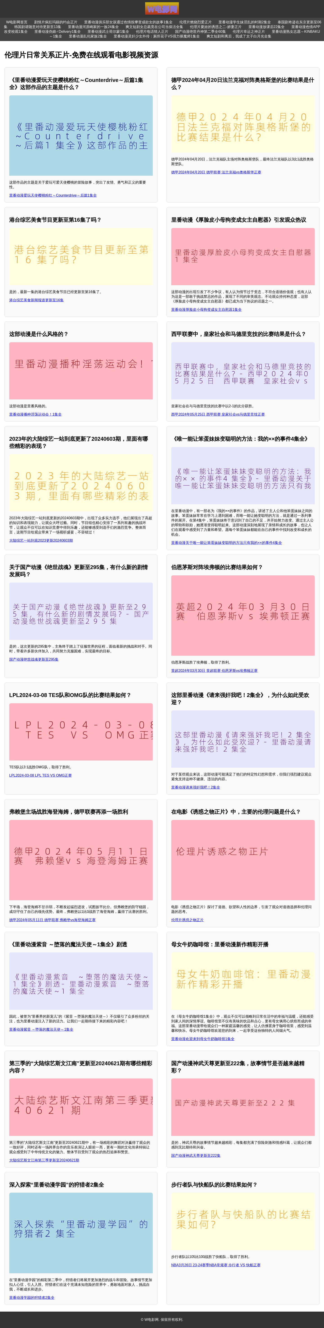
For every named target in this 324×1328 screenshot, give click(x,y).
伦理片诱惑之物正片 (187, 920)
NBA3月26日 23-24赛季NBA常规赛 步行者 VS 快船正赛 (216, 1265)
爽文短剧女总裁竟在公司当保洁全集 (154, 27)
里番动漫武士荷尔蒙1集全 (108, 31)
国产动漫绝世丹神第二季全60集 (200, 31)
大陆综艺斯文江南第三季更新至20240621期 (44, 1160)
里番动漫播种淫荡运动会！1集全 (35, 414)
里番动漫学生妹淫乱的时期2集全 (244, 22)
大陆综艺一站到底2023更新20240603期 (41, 540)
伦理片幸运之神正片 (249, 31)
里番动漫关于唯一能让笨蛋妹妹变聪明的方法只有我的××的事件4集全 (226, 543)
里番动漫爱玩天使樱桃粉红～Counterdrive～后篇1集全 (53, 195)
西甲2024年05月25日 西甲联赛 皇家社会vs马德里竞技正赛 (218, 414)
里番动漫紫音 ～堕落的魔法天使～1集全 (41, 1029)
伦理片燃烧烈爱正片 (195, 22)
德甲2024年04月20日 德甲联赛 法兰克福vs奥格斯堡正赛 (216, 172)
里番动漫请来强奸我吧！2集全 (195, 787)
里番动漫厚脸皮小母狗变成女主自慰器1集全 (206, 309)
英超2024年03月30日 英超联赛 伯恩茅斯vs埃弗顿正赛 (214, 671)
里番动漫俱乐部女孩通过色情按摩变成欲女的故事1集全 (128, 22)
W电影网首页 (16, 22)
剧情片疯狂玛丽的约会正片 (55, 22)
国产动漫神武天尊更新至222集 (195, 1155)
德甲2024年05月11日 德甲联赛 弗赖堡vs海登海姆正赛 (52, 920)
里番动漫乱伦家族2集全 (88, 36)
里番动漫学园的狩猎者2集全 (31, 1298)
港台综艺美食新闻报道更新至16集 (36, 300)
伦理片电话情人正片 (152, 31)
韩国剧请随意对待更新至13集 (37, 27)
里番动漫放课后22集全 (266, 27)
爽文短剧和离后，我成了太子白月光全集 (239, 36)
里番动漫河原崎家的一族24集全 (93, 27)
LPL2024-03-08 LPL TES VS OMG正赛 (40, 775)
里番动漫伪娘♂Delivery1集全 (57, 31)
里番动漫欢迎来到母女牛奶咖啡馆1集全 (202, 1039)
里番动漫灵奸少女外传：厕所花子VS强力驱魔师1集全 (157, 36)
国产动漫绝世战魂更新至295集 (33, 659)
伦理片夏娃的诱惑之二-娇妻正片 (215, 27)
